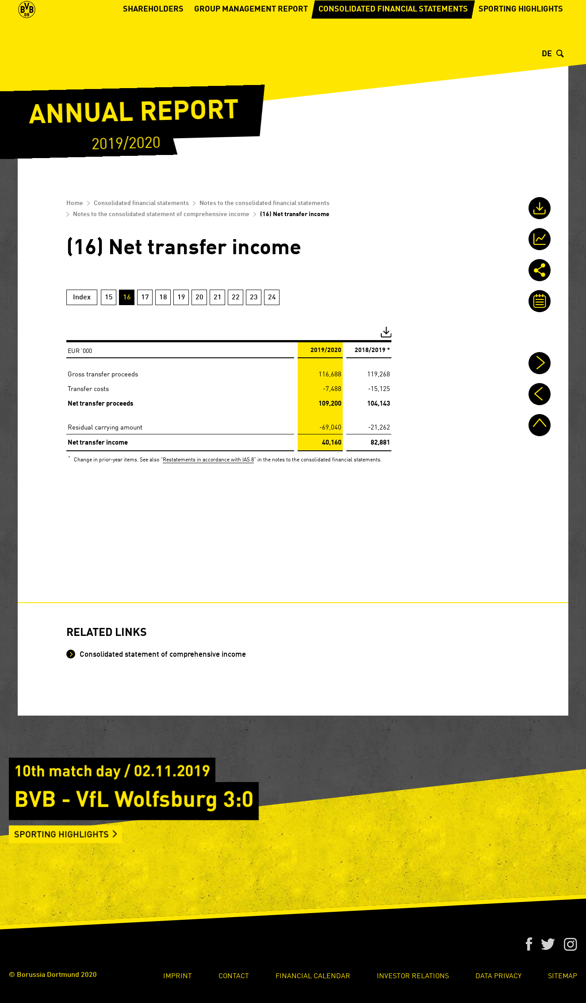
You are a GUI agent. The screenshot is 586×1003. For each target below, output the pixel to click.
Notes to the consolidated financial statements (264, 203)
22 (236, 297)
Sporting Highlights (521, 38)
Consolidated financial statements (393, 38)
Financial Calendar (313, 975)
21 (218, 297)
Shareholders (153, 38)
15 (109, 297)
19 (181, 297)
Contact (233, 975)
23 (254, 297)
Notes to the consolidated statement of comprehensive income (161, 214)
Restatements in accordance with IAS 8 (208, 459)
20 (199, 297)
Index (82, 297)
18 (163, 297)
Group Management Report (251, 38)
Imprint (177, 975)
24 (272, 297)
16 (127, 297)
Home (74, 203)
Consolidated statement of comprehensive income (162, 654)
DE (547, 54)
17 (145, 297)
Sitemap (562, 975)
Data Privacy (498, 975)
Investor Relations (413, 975)
